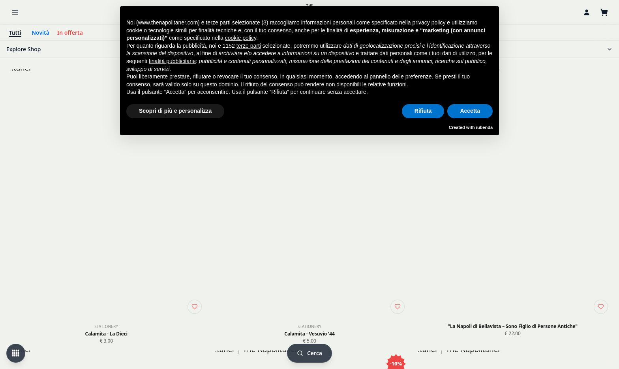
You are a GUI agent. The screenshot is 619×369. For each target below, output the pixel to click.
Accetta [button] (470, 111)
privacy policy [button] (428, 22)
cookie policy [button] (240, 38)
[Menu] (15, 12)
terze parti (248, 46)
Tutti (15, 32)
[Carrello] (604, 12)
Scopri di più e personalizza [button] (175, 111)
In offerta (70, 32)
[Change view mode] (15, 353)
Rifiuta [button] (423, 111)
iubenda (484, 127)
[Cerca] (309, 353)
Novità (40, 32)
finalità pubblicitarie (172, 61)
